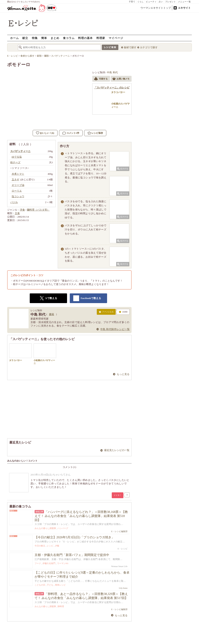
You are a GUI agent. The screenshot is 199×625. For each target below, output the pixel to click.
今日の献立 (40, 546)
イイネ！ (117, 495)
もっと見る (123, 374)
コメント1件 (70, 133)
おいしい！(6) (47, 133)
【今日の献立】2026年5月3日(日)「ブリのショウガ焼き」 (74, 537)
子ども (50, 585)
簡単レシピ (60, 585)
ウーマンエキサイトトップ (156, 7)
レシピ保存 (97, 133)
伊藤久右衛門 (49, 563)
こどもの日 (40, 585)
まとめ (55, 38)
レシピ (50, 546)
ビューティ (151, 2)
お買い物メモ (120, 79)
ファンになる (106, 312)
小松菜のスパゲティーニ (45, 353)
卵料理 (61, 606)
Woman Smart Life (119, 566)
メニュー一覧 (184, 2)
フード (38, 563)
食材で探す (130, 47)
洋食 (22, 209)
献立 (25, 38)
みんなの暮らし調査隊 (45, 528)
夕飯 (57, 546)
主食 (17, 213)
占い (161, 2)
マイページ (116, 38)
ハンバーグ (63, 528)
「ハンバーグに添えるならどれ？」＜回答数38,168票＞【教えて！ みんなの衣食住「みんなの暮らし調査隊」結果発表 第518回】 (81, 516)
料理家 (100, 38)
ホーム (14, 38)
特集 (35, 38)
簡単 (44, 38)
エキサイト (184, 7)
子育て (132, 2)
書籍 (51, 314)
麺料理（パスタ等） (38, 209)
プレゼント (170, 2)
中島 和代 (112, 72)
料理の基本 (85, 38)
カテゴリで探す (149, 47)
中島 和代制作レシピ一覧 (115, 329)
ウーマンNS (62, 563)
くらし (140, 2)
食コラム (69, 38)
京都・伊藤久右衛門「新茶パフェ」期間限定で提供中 (72, 555)
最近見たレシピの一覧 (116, 450)
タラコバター (20, 352)
